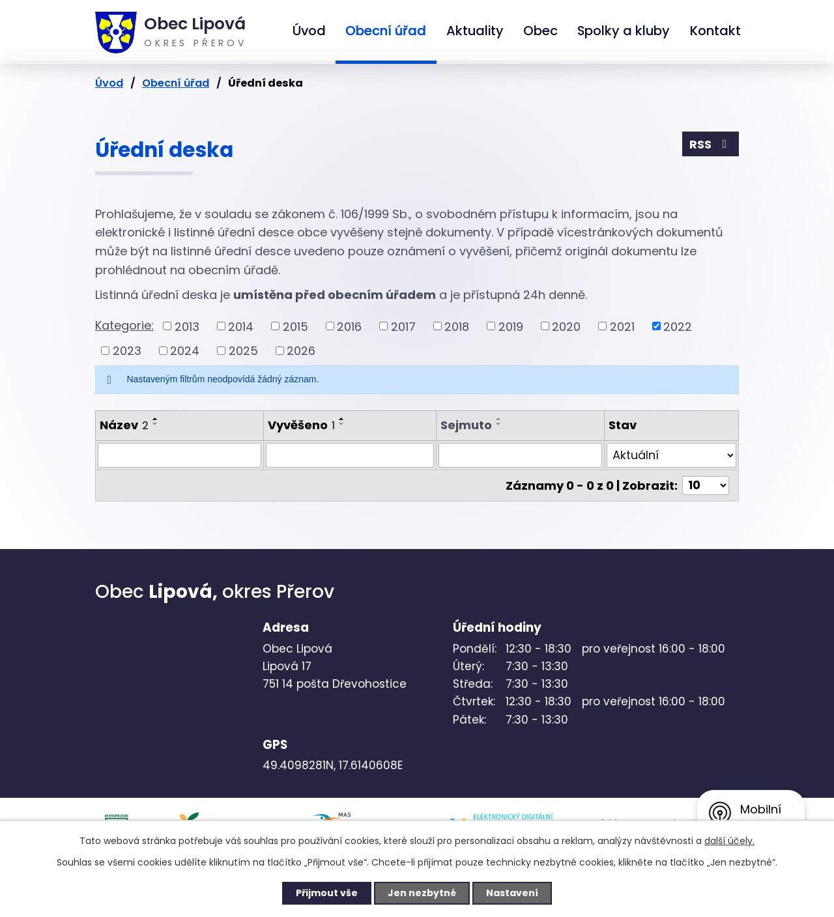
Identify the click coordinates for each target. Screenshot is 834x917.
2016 (349, 326)
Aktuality (475, 30)
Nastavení (512, 892)
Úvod (309, 30)
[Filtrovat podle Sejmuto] (520, 455)
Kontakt (715, 30)
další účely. (729, 840)
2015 (295, 326)
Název (124, 425)
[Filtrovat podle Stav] (672, 455)
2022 (677, 326)
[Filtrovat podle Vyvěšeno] (350, 455)
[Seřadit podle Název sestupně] (156, 424)
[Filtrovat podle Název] (179, 455)
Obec (540, 30)
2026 (301, 351)
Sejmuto (466, 425)
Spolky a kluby (623, 30)
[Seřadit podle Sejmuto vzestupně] (499, 418)
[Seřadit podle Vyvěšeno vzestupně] (342, 418)
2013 (187, 326)
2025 (243, 351)
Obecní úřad (385, 30)
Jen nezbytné (422, 892)
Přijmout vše (327, 892)
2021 (622, 326)
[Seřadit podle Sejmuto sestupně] (499, 424)
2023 (127, 351)
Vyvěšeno (301, 425)
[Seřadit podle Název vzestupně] (156, 418)
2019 (510, 326)
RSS (710, 144)
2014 (240, 326)
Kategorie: (124, 325)
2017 (403, 326)
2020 (566, 326)
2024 (184, 351)
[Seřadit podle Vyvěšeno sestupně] (342, 424)
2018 (456, 326)
